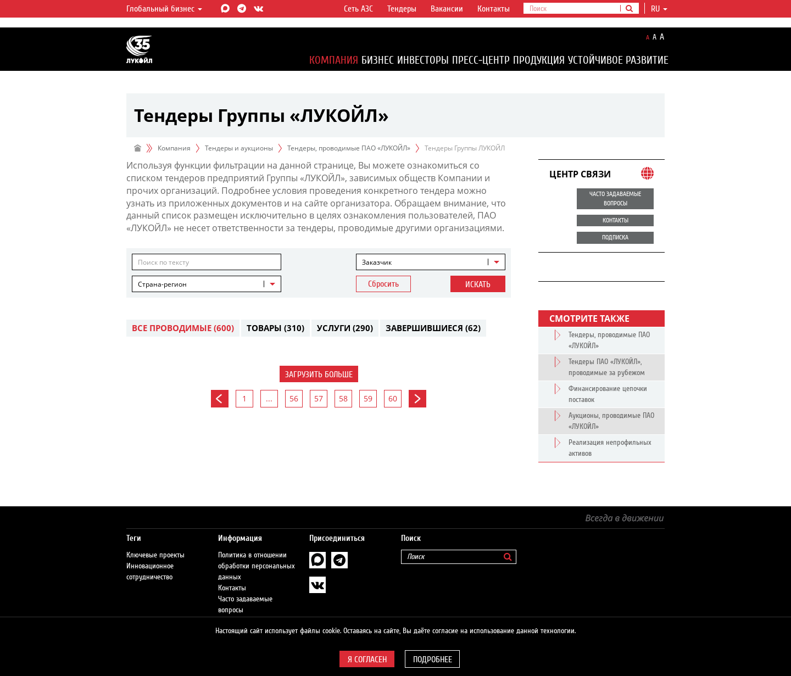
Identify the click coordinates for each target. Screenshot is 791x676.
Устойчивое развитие (618, 60)
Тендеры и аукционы (239, 148)
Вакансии (447, 9)
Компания (333, 60)
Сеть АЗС (358, 9)
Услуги (345, 327)
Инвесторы (423, 60)
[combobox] (430, 262)
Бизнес (377, 60)
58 (343, 398)
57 (318, 398)
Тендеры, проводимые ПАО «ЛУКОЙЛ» (348, 148)
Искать (478, 284)
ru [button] (659, 9)
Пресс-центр (481, 60)
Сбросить (383, 284)
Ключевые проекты (155, 544)
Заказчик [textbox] (377, 262)
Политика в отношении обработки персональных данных (256, 555)
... (269, 398)
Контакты (493, 9)
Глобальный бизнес (164, 9)
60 (392, 398)
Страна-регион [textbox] (162, 284)
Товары (275, 327)
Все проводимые (183, 327)
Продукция (539, 60)
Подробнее (432, 659)
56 (293, 398)
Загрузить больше (319, 374)
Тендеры (401, 9)
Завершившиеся (433, 327)
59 (368, 398)
